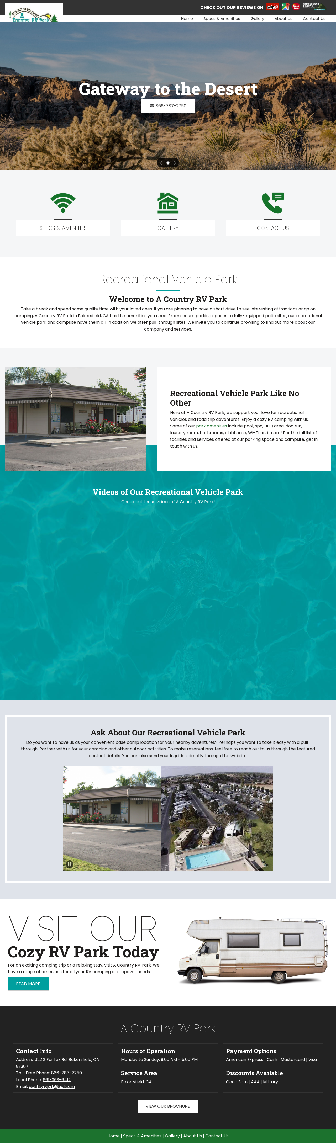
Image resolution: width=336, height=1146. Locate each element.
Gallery (172, 1136)
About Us (192, 1136)
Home (113, 1136)
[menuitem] (187, 18)
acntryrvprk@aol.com (52, 1087)
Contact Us (217, 1136)
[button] (162, 163)
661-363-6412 (57, 1080)
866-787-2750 (66, 1073)
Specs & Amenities (142, 1136)
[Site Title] (34, 9)
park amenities (211, 426)
